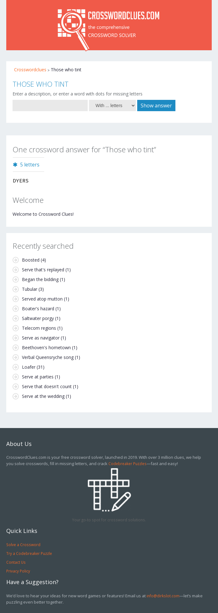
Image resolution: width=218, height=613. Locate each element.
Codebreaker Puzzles (127, 463)
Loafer (28, 367)
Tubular (29, 289)
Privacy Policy (18, 570)
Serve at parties (38, 377)
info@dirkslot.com (163, 595)
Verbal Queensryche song (48, 357)
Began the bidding (40, 279)
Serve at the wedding (43, 396)
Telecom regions (39, 328)
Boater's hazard (38, 309)
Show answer (156, 105)
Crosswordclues (30, 70)
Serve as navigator (41, 338)
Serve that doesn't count (47, 386)
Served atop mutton (42, 299)
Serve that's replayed (43, 270)
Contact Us (16, 562)
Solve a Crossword (23, 544)
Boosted (30, 260)
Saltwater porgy (38, 318)
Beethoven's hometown (46, 347)
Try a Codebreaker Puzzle (29, 553)
